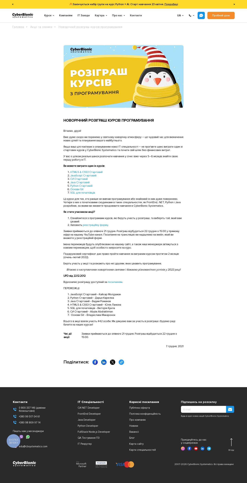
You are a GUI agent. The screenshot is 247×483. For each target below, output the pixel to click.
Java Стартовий (80, 182)
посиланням (115, 282)
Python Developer (88, 425)
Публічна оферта (139, 407)
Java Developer (87, 419)
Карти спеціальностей (142, 449)
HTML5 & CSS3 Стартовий (86, 172)
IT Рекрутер (85, 443)
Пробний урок (221, 15)
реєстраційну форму (95, 225)
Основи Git (77, 189)
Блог (132, 437)
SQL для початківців (82, 192)
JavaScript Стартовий (83, 175)
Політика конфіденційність (145, 413)
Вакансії (134, 431)
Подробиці (171, 4)
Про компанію (137, 419)
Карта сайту (136, 443)
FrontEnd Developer (89, 413)
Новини (133, 425)
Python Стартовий (81, 186)
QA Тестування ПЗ (88, 437)
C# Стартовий (79, 179)
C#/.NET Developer (89, 407)
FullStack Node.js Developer (94, 431)
